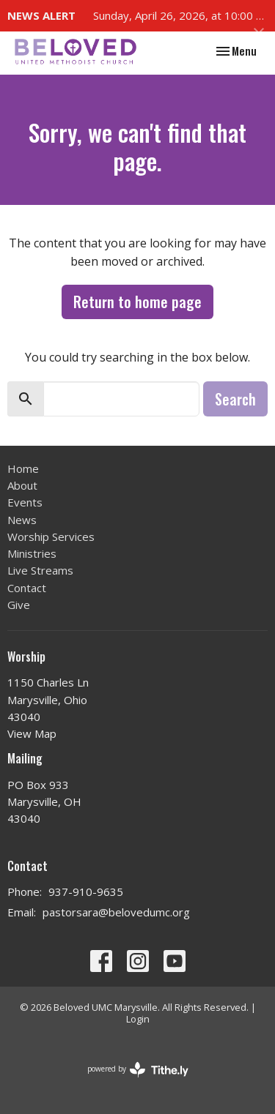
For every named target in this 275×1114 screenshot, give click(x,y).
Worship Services (51, 536)
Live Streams (40, 570)
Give (18, 604)
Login (138, 1018)
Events (25, 502)
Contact (26, 587)
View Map (31, 733)
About (22, 485)
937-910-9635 (85, 891)
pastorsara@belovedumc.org (116, 912)
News (22, 519)
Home (23, 468)
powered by (137, 1069)
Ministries (31, 553)
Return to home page (137, 302)
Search (235, 399)
